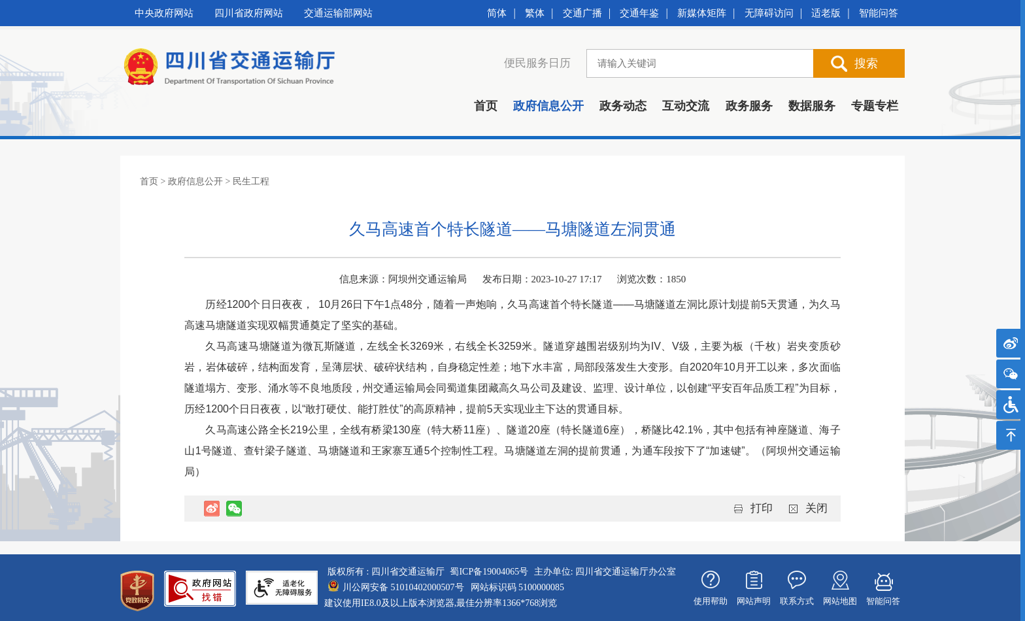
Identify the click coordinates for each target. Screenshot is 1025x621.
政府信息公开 (548, 105)
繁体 (535, 13)
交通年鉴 (639, 13)
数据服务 (811, 105)
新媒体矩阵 (701, 13)
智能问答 (878, 13)
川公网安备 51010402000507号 (403, 587)
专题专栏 (874, 105)
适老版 (826, 13)
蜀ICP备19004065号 (489, 572)
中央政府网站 (164, 13)
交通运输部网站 (338, 13)
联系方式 (797, 601)
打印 (761, 508)
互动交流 (685, 105)
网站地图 (840, 601)
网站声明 (754, 601)
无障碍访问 (769, 13)
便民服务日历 (537, 63)
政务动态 (623, 105)
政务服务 (749, 105)
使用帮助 (711, 601)
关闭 (816, 508)
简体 (497, 13)
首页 (485, 105)
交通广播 (582, 13)
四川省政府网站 (248, 13)
